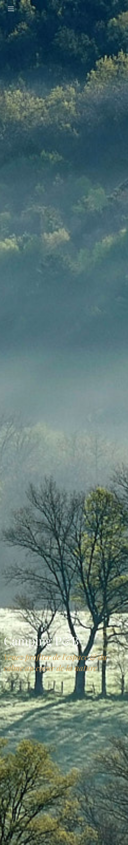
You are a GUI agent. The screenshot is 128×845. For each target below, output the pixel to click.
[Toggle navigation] (11, 9)
